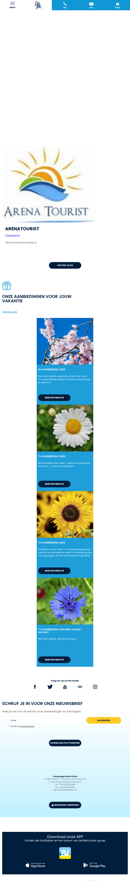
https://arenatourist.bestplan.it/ (21, 242)
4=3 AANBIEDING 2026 (51, 369)
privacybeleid (27, 726)
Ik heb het (22, 726)
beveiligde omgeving (65, 805)
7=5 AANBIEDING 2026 (51, 542)
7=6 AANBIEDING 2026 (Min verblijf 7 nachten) (60, 631)
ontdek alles (65, 265)
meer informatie (54, 397)
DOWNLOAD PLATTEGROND (65, 742)
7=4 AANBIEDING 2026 (51, 456)
